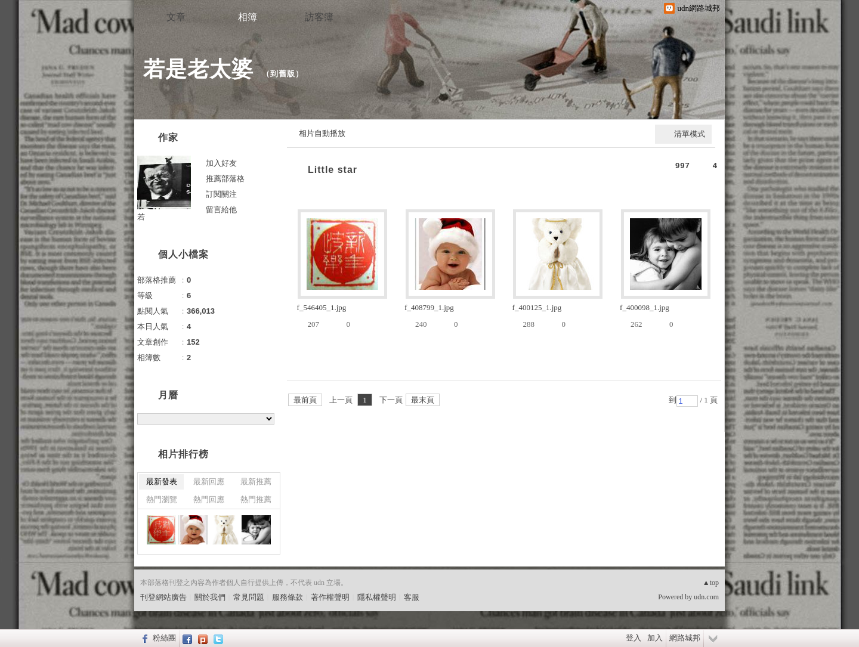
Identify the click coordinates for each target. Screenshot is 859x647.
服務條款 (287, 597)
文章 (176, 17)
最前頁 (305, 399)
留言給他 (221, 209)
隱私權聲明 (376, 597)
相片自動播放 (322, 133)
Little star (332, 170)
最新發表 (161, 481)
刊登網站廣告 (163, 597)
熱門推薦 (255, 499)
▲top (711, 582)
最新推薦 (255, 481)
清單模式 (689, 133)
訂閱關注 (221, 194)
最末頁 (422, 399)
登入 (633, 637)
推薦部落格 (225, 178)
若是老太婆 (198, 69)
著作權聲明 (330, 597)
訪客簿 (319, 17)
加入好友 (221, 163)
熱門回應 (208, 499)
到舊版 (282, 73)
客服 (411, 597)
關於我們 (209, 597)
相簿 (247, 17)
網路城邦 (684, 637)
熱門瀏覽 (161, 499)
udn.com (706, 597)
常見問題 (248, 597)
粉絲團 (164, 637)
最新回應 (208, 481)
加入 (655, 637)
